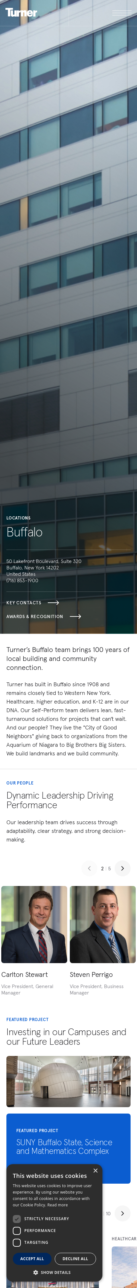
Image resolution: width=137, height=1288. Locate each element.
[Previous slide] (89, 868)
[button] (54, 1272)
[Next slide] (123, 868)
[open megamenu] (100, 13)
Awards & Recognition (43, 616)
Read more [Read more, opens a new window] (57, 1205)
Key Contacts (32, 603)
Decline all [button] (75, 1258)
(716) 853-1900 (22, 580)
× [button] (95, 1171)
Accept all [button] (32, 1258)
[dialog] (54, 1223)
